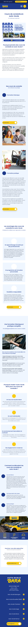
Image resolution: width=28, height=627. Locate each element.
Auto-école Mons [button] (17, 614)
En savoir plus (10, 122)
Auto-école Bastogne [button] (16, 594)
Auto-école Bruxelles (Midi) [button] (15, 599)
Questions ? (21, 1)
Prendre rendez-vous (14, 563)
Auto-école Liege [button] (17, 609)
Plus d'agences (14, 624)
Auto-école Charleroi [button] (16, 604)
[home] (14, 580)
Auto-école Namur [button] (17, 619)
